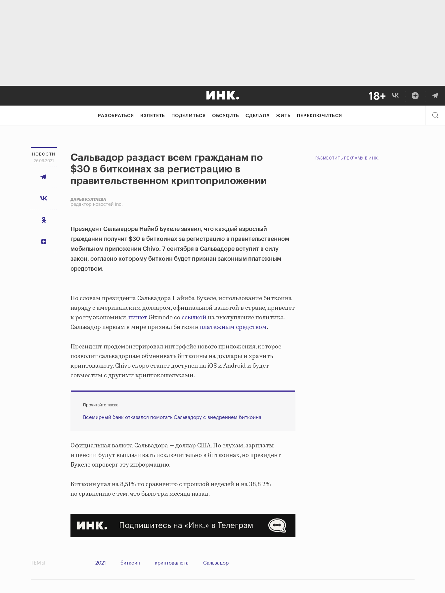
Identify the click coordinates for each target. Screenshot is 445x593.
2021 (100, 563)
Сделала (257, 116)
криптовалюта (172, 563)
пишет (137, 317)
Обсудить (225, 116)
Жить (283, 116)
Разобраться (116, 116)
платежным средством (233, 327)
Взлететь (152, 116)
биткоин (130, 563)
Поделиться (188, 116)
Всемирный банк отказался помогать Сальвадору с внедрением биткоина (172, 417)
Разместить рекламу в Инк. (347, 158)
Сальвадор (216, 563)
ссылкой (194, 317)
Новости (44, 154)
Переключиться (319, 116)
